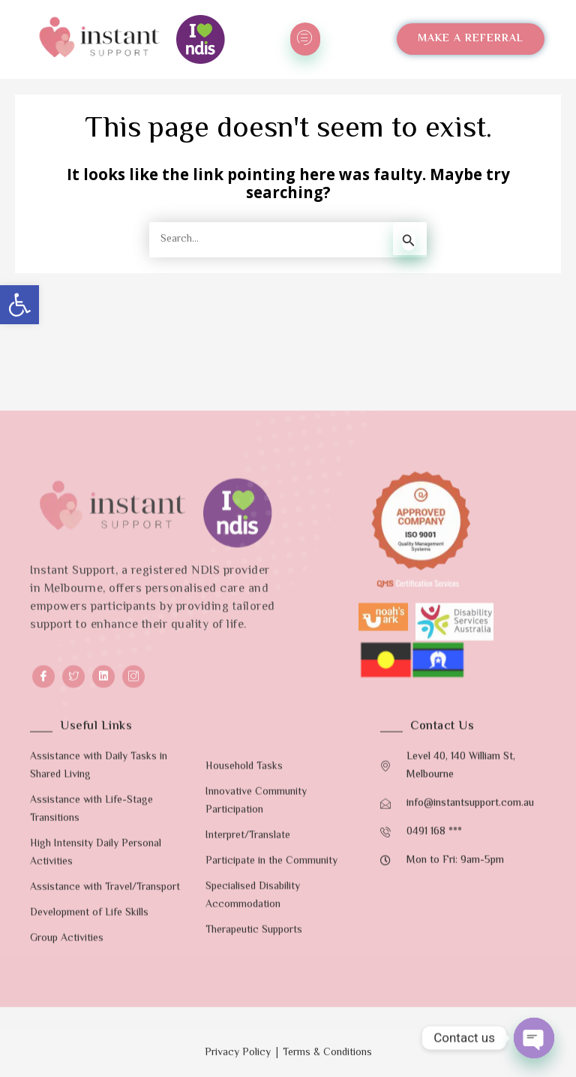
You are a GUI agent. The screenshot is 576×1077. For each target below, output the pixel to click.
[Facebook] (43, 1010)
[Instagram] (133, 1010)
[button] (19, 304)
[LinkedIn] (103, 1010)
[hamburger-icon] (305, 39)
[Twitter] (73, 1010)
